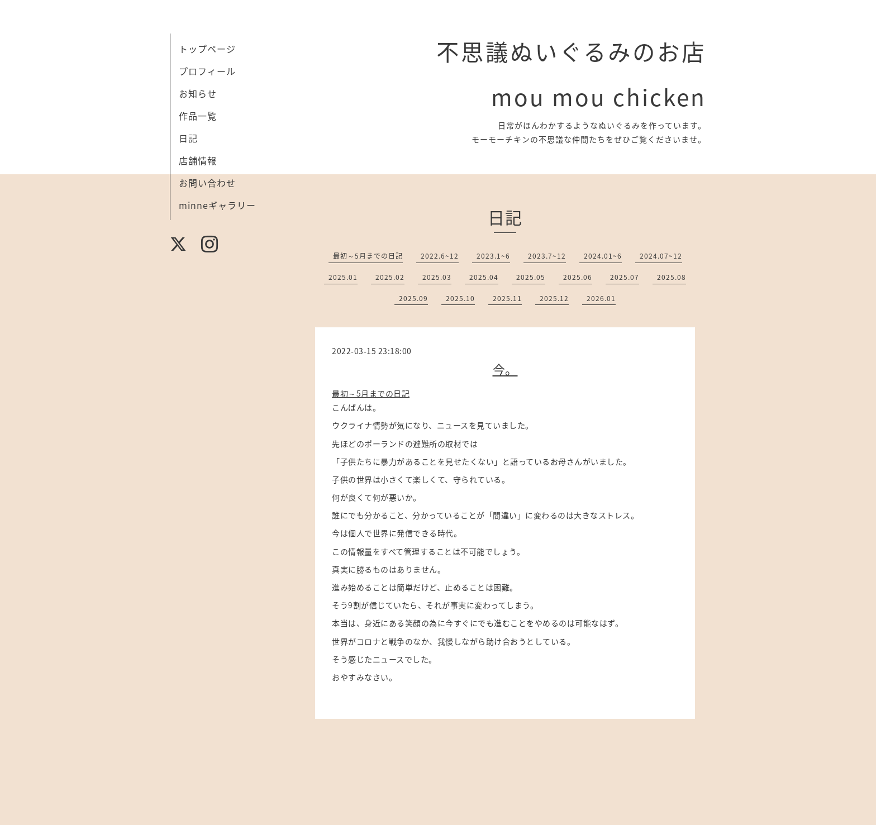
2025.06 (577, 277)
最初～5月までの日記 (368, 256)
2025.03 (436, 277)
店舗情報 (198, 160)
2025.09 (413, 298)
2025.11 (507, 298)
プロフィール (207, 71)
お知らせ (198, 93)
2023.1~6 (493, 256)
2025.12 (554, 298)
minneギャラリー (217, 205)
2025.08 (671, 277)
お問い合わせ (207, 182)
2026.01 (601, 298)
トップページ (207, 48)
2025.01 (343, 277)
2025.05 (530, 277)
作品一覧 (198, 115)
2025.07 (624, 277)
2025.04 (483, 277)
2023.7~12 (547, 256)
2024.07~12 (661, 256)
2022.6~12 (440, 256)
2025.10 (460, 298)
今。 (505, 369)
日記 (188, 138)
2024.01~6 (603, 256)
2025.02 (389, 277)
